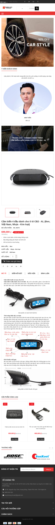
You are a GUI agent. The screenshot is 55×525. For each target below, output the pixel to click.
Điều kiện (31, 273)
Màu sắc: (5, 246)
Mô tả (3, 273)
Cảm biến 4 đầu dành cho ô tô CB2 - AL (28, 140)
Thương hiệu (6, 447)
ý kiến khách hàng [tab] (9, 69)
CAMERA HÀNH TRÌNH (33, 138)
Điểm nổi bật (17, 273)
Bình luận (45, 273)
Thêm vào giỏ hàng (12, 261)
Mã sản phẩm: (6, 228)
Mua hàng (14, 439)
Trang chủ (17, 138)
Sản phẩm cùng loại (9, 397)
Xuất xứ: (5, 252)
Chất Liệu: (5, 249)
